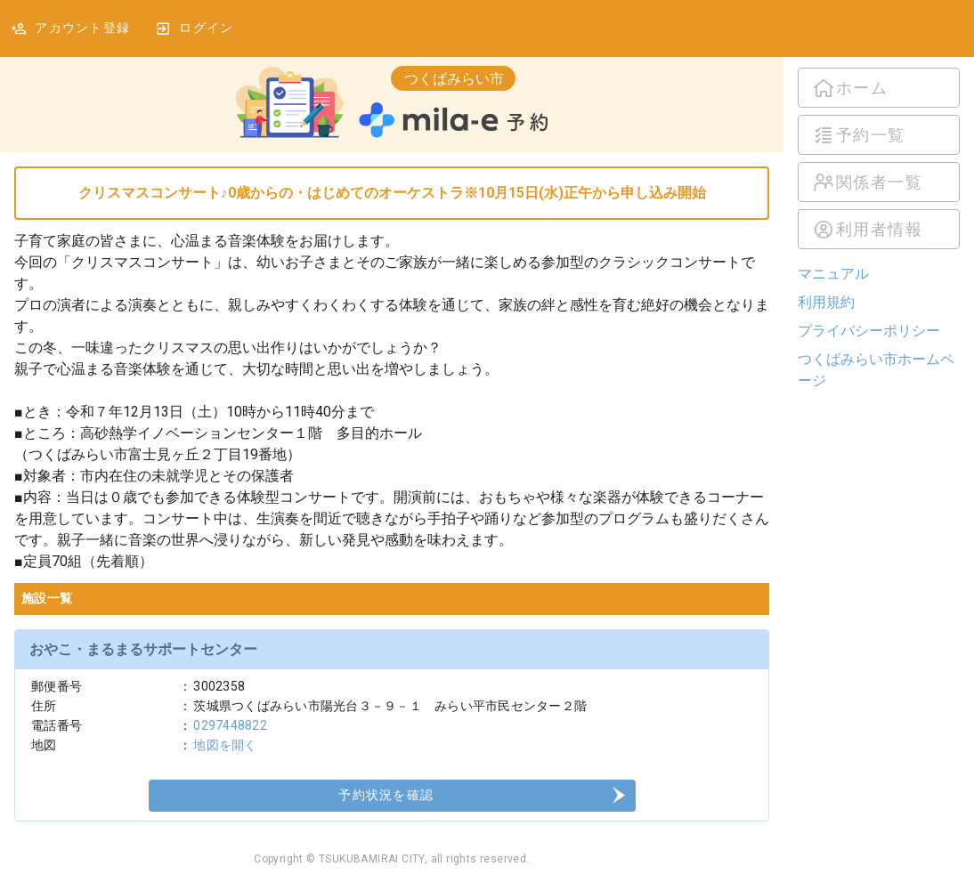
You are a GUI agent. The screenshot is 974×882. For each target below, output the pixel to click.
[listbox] (878, 158)
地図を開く (224, 745)
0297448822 (230, 725)
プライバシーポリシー (869, 330)
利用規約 (826, 302)
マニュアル (833, 273)
